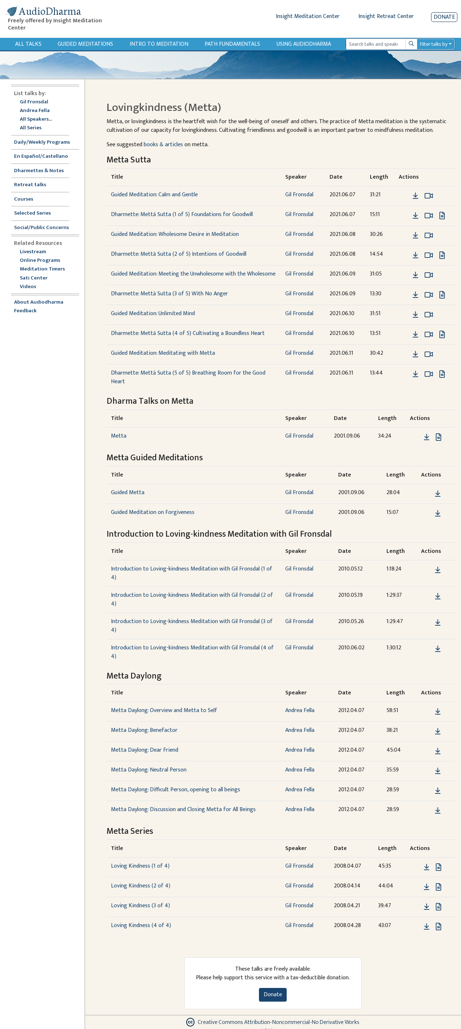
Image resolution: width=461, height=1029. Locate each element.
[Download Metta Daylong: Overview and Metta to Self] (438, 711)
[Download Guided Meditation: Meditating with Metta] (415, 354)
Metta (118, 436)
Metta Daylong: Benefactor (144, 730)
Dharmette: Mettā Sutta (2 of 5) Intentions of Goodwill (178, 254)
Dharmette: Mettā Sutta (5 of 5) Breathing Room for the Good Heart (188, 377)
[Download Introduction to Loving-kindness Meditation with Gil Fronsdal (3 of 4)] (438, 622)
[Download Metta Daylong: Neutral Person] (438, 771)
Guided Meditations (85, 44)
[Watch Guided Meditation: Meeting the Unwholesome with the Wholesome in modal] (428, 275)
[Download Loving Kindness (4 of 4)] (426, 926)
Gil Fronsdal (34, 102)
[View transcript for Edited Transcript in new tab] (442, 215)
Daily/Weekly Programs (45, 142)
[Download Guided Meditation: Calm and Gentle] (415, 196)
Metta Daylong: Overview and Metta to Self (164, 710)
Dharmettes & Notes (39, 171)
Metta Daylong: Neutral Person (149, 770)
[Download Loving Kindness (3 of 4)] (426, 907)
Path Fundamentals (232, 44)
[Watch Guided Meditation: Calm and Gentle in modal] (428, 196)
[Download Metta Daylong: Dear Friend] (438, 751)
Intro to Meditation (159, 44)
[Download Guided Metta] (438, 493)
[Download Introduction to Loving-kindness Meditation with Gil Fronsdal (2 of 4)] (438, 596)
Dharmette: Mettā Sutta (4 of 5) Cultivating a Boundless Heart (188, 333)
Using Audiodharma (304, 44)
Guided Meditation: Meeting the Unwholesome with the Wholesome (193, 274)
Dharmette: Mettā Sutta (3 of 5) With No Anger (169, 294)
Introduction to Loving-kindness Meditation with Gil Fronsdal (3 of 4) (192, 626)
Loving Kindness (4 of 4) (141, 925)
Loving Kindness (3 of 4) (140, 906)
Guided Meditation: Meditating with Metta (163, 353)
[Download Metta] (426, 437)
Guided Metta (127, 492)
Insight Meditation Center (308, 16)
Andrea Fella (35, 111)
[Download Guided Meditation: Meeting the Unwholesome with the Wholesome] (415, 275)
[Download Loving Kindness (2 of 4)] (426, 887)
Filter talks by (433, 44)
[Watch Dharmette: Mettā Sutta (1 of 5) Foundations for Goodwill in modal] (428, 216)
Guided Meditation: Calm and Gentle (154, 195)
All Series (30, 128)
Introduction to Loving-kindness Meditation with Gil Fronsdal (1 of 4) (191, 573)
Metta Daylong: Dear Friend (144, 750)
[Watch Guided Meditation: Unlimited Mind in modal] (428, 315)
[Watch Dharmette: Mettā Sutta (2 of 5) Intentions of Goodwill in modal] (428, 255)
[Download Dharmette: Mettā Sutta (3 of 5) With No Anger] (415, 295)
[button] (404, 196)
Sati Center (34, 278)
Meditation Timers (42, 269)
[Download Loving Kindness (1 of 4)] (426, 867)
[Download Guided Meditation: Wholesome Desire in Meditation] (415, 235)
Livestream (33, 252)
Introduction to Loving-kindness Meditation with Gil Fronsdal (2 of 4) (192, 599)
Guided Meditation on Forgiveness (152, 512)
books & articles (163, 144)
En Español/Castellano (41, 156)
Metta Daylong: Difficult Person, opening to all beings (175, 790)
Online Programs (40, 260)
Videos (32, 287)
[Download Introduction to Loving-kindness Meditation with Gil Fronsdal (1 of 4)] (438, 570)
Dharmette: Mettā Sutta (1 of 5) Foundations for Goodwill (182, 214)
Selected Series (36, 213)
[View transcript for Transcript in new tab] (438, 437)
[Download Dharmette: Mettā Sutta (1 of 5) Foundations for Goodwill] (415, 215)
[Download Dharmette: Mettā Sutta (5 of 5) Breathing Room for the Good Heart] (415, 374)
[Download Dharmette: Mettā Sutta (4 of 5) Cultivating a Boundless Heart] (415, 334)
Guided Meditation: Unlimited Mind (153, 313)
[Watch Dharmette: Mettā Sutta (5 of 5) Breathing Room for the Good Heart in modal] (428, 374)
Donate (444, 17)
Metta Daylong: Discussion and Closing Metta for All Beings (183, 809)
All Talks (28, 44)
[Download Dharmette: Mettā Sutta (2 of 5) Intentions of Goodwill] (415, 255)
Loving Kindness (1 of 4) (140, 866)
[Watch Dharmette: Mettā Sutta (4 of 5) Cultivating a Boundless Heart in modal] (428, 334)
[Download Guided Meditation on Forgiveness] (438, 513)
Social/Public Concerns (41, 228)
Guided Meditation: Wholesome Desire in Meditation (175, 234)
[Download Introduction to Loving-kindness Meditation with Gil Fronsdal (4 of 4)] (438, 649)
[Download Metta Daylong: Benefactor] (438, 731)
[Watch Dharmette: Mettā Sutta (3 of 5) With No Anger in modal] (428, 295)
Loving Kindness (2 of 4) (140, 886)
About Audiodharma (38, 302)
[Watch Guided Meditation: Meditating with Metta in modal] (428, 354)
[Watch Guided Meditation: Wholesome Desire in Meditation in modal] (428, 235)
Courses (23, 199)
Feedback (25, 311)
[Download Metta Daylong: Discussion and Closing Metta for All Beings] (438, 810)
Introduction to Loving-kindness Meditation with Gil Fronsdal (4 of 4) (192, 652)
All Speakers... (36, 119)
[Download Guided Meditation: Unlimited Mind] (415, 314)
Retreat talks (30, 185)
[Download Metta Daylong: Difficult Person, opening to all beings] (438, 791)
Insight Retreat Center (386, 16)
